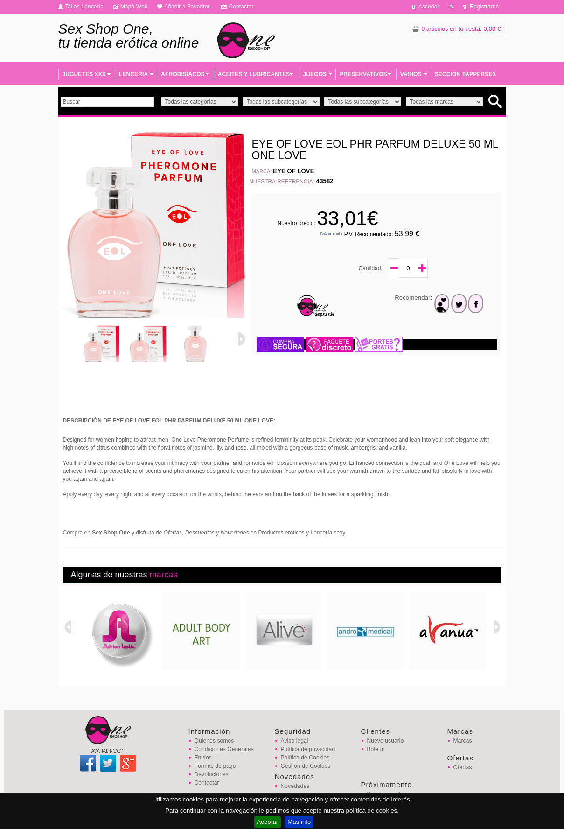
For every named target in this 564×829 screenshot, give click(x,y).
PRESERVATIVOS (363, 74)
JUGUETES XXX (84, 74)
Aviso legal (294, 741)
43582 (325, 180)
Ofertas (462, 767)
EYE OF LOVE (293, 171)
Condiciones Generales (224, 749)
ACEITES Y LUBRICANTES (254, 74)
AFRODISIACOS (182, 74)
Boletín (376, 749)
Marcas (462, 741)
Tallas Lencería (84, 6)
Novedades (295, 786)
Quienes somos (214, 741)
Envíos (203, 757)
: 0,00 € (456, 28)
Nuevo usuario (385, 741)
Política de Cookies (305, 757)
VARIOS (411, 74)
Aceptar (268, 821)
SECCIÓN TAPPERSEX (465, 74)
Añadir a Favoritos (187, 6)
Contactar (241, 6)
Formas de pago (215, 766)
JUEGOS (315, 74)
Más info (299, 821)
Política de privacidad (308, 749)
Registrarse (484, 6)
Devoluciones (212, 774)
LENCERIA (133, 74)
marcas (164, 574)
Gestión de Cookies (306, 766)
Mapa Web (134, 6)
